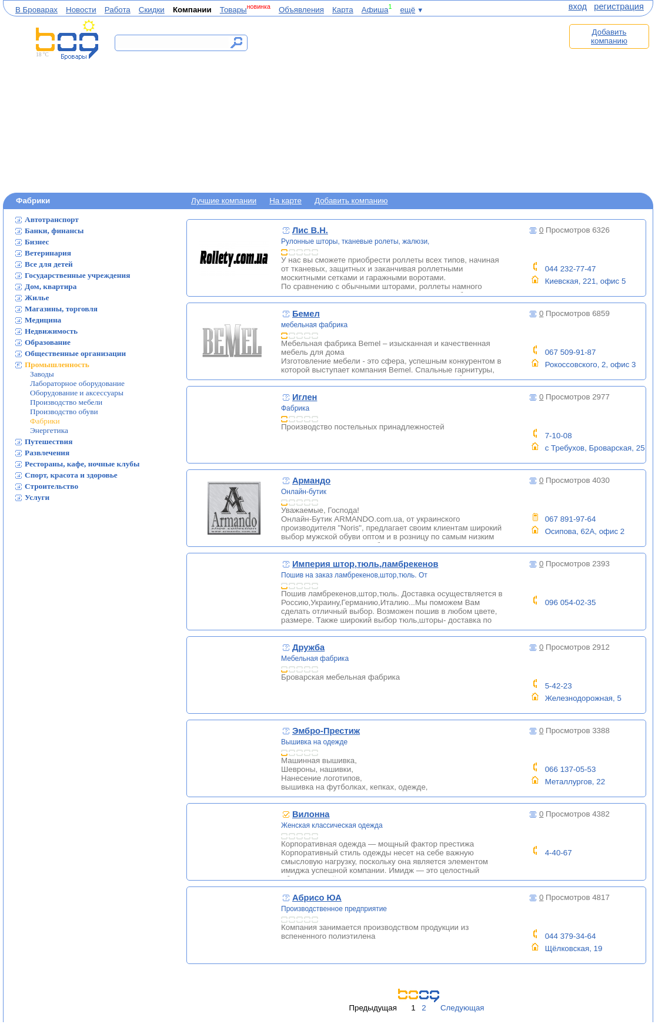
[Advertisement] (408, 104)
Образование (48, 342)
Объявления (301, 9)
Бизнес (37, 241)
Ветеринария (48, 252)
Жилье (37, 297)
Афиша (375, 9)
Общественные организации (75, 353)
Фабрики (45, 421)
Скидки (152, 9)
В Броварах (36, 9)
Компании (192, 9)
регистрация (619, 6)
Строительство (51, 486)
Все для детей (49, 264)
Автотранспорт (52, 219)
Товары (233, 9)
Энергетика (49, 430)
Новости (81, 9)
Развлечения (47, 452)
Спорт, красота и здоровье (71, 475)
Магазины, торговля (61, 308)
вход (578, 6)
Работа (118, 9)
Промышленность (57, 364)
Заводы (42, 374)
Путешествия (48, 441)
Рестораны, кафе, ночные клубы (82, 463)
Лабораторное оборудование (77, 383)
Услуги (37, 497)
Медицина (43, 319)
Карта (342, 9)
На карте (285, 200)
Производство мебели (66, 402)
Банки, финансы (54, 230)
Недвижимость (51, 331)
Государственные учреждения (77, 275)
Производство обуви (64, 411)
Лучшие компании (223, 200)
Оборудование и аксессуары (76, 392)
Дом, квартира (50, 286)
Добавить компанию (609, 36)
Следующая (462, 1007)
